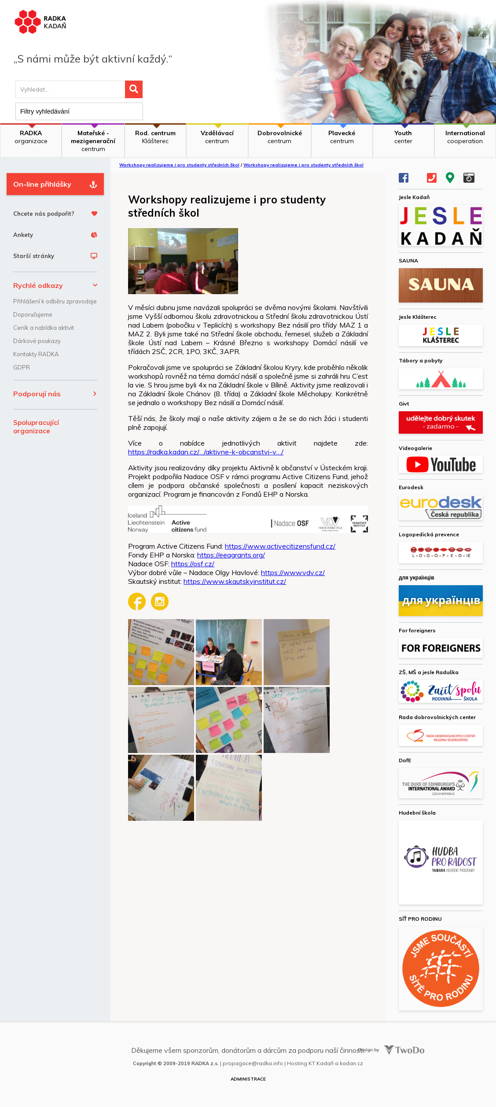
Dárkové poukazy (37, 340)
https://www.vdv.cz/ (293, 572)
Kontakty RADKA (36, 354)
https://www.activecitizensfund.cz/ (280, 546)
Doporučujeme (32, 314)
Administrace (248, 1079)
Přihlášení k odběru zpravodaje (55, 301)
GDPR (21, 367)
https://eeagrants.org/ (231, 554)
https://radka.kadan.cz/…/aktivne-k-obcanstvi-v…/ (205, 451)
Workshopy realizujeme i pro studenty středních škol (179, 165)
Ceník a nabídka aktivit (43, 327)
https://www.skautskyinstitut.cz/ (235, 581)
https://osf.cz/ (192, 563)
